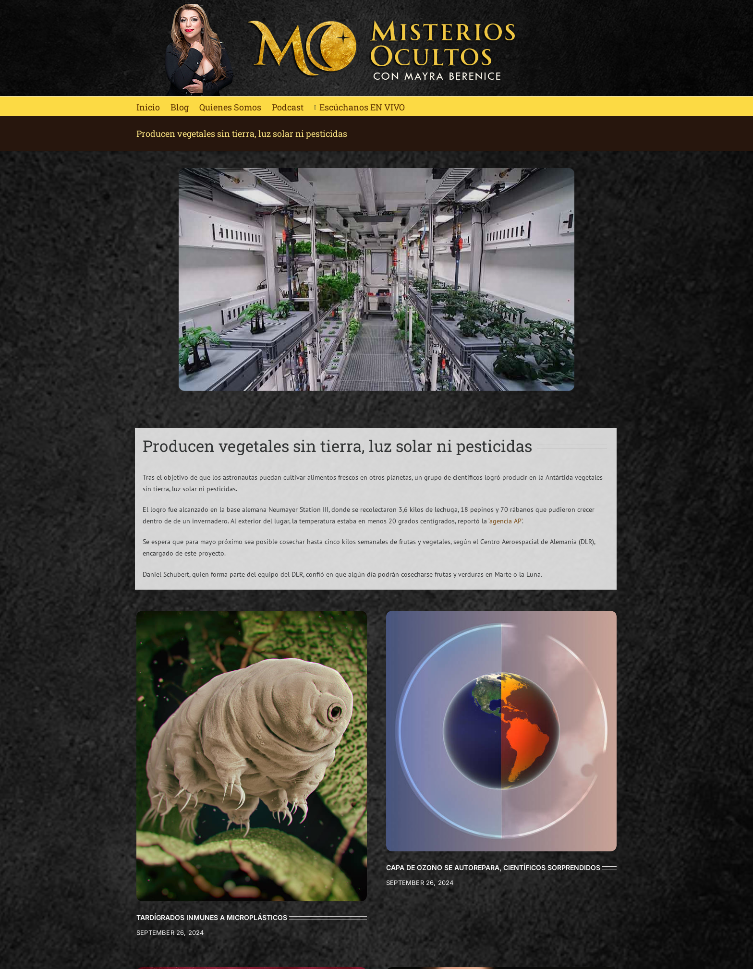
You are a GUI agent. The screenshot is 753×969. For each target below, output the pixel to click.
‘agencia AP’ (505, 521)
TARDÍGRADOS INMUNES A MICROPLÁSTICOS (211, 917)
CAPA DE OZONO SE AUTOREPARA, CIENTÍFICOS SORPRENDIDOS (493, 867)
